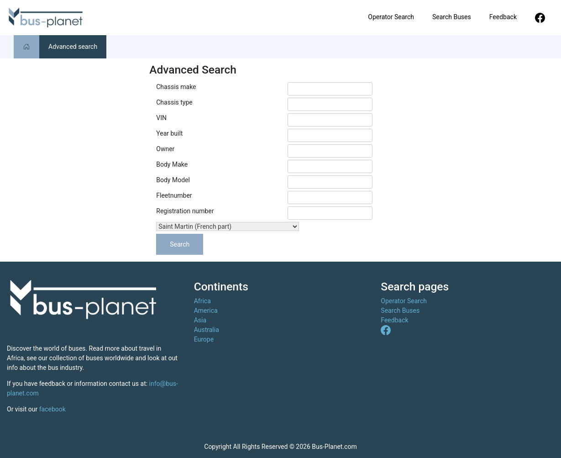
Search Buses (451, 17)
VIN (161, 117)
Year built (169, 133)
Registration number (185, 211)
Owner (165, 149)
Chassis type (174, 102)
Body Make (172, 164)
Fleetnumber (174, 195)
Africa (202, 301)
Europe (204, 339)
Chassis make (176, 86)
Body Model (173, 180)
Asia (200, 320)
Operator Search (391, 17)
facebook (52, 409)
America (206, 310)
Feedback (503, 17)
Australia (206, 329)
